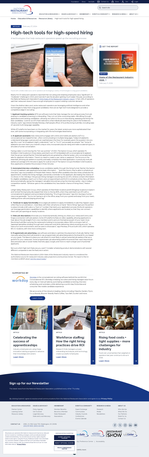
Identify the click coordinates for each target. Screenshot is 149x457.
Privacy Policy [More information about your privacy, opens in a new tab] (21, 444)
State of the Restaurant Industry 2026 (116, 78)
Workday (33, 277)
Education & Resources (27, 18)
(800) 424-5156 (39, 426)
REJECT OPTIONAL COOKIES (64, 443)
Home (13, 18)
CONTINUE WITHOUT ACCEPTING (64, 433)
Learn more (38, 298)
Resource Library (46, 18)
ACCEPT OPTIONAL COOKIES (64, 437)
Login (134, 2)
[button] (49, 14)
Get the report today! (38, 259)
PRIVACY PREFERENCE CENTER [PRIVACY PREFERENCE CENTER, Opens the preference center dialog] (64, 448)
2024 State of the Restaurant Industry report (57, 99)
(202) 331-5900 (28, 426)
